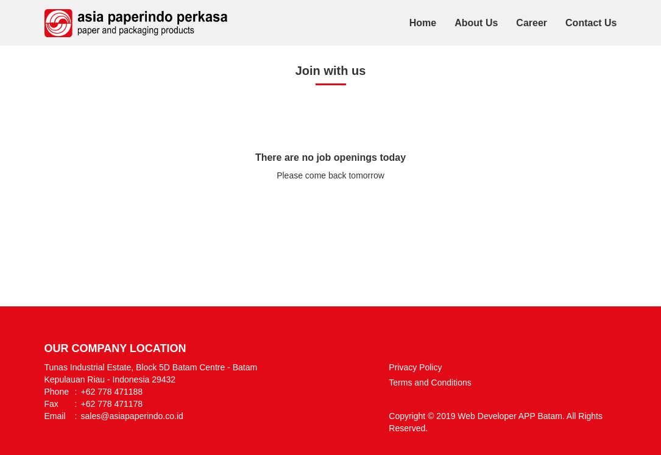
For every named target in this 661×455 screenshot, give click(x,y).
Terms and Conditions (430, 382)
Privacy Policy (415, 367)
